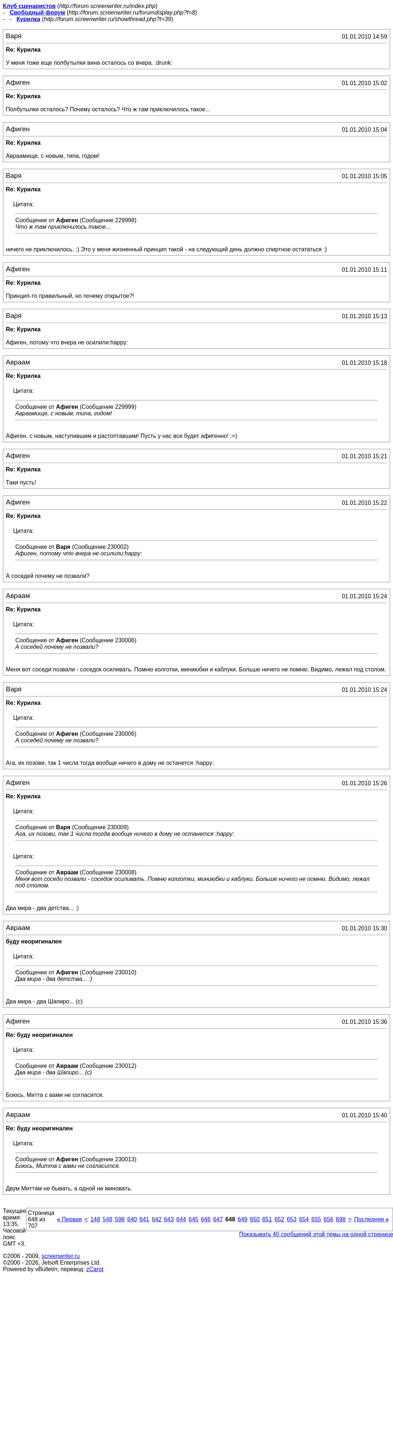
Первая (69, 1219)
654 (304, 1219)
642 (157, 1219)
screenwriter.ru (61, 1256)
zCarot (94, 1269)
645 (194, 1219)
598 (120, 1219)
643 (169, 1219)
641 (144, 1219)
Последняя (371, 1219)
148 (95, 1219)
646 (206, 1219)
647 (218, 1219)
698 (341, 1219)
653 (291, 1219)
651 (267, 1219)
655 (316, 1219)
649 (243, 1219)
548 (108, 1219)
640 (132, 1219)
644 (181, 1219)
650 (255, 1219)
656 (328, 1219)
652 (279, 1219)
